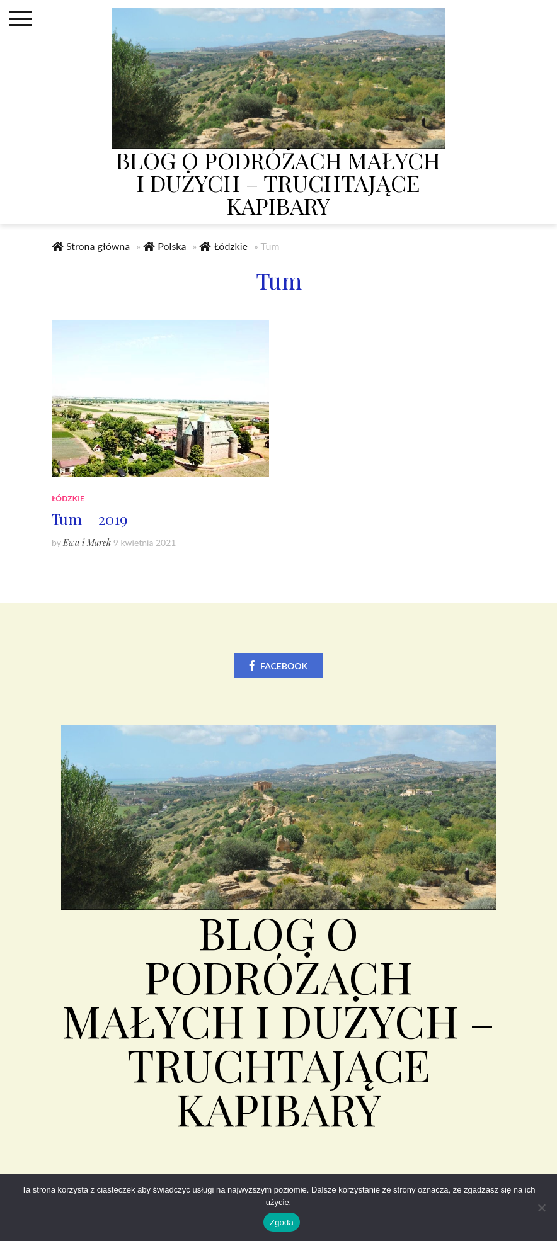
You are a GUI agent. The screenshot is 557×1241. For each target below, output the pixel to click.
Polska (172, 246)
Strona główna (98, 246)
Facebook (283, 666)
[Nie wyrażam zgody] (541, 1207)
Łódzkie (231, 246)
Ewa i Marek (87, 543)
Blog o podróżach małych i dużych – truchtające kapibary (278, 182)
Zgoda (282, 1222)
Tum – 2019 (89, 519)
